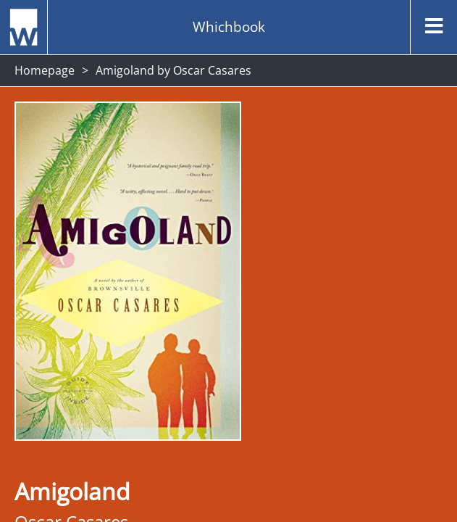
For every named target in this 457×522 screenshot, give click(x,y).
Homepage (44, 70)
